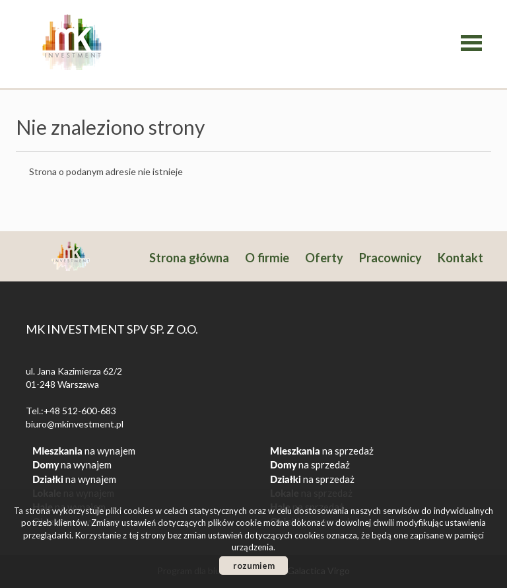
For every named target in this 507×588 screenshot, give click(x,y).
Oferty (324, 257)
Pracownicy (390, 257)
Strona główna (189, 257)
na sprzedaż (322, 451)
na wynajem (83, 451)
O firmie (267, 257)
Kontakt (460, 257)
